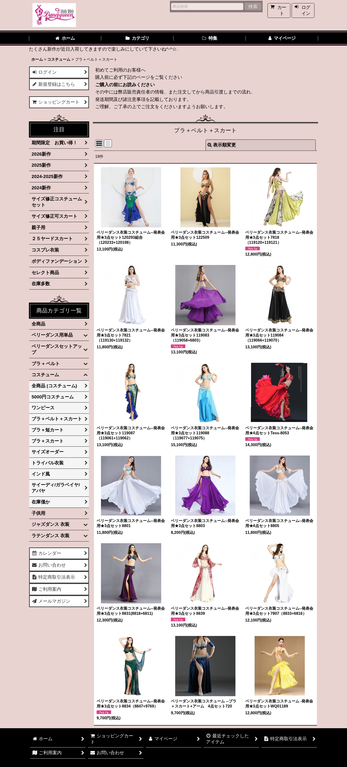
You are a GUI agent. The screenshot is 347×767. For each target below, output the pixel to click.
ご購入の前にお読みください (125, 84)
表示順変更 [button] (221, 144)
